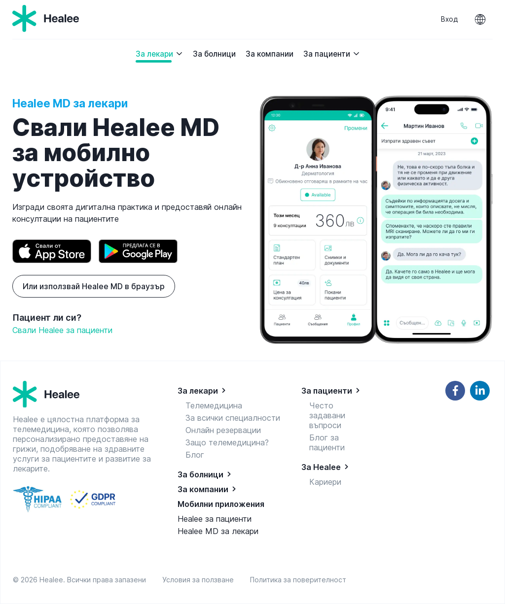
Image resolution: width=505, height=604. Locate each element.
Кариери (325, 482)
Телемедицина (213, 405)
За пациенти (331, 54)
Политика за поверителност (298, 579)
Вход (449, 19)
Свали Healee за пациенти (62, 330)
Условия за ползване (200, 579)
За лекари (159, 54)
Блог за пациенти (327, 442)
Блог (194, 455)
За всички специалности (232, 418)
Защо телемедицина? (227, 442)
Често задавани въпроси (327, 415)
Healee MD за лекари (218, 531)
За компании (269, 54)
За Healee (321, 467)
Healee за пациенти (215, 519)
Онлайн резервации (223, 430)
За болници (214, 54)
